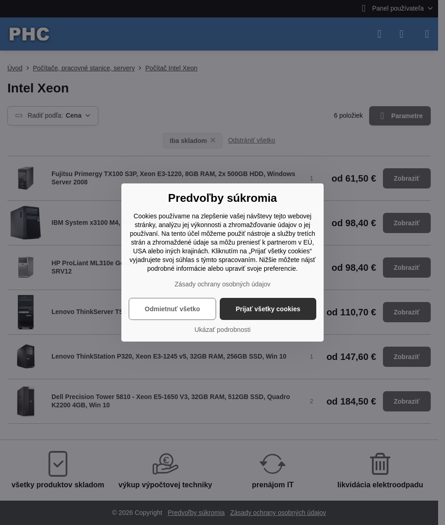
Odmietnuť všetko (172, 309)
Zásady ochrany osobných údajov (223, 284)
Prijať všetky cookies (268, 309)
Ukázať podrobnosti (222, 329)
